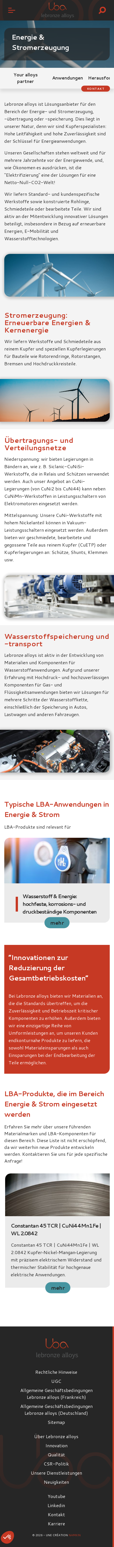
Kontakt (96, 89)
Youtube (56, 1496)
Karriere (56, 1523)
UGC (56, 1381)
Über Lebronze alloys (56, 1436)
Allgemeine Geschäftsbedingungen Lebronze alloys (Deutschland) (56, 1409)
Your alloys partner (25, 78)
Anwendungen (67, 78)
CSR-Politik (56, 1463)
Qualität (56, 1454)
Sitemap (56, 1422)
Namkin (75, 1535)
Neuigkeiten (56, 1482)
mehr (57, 922)
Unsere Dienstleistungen (56, 1472)
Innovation (56, 1445)
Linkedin (56, 1505)
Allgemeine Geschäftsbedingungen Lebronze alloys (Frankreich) (56, 1393)
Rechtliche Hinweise (56, 1372)
